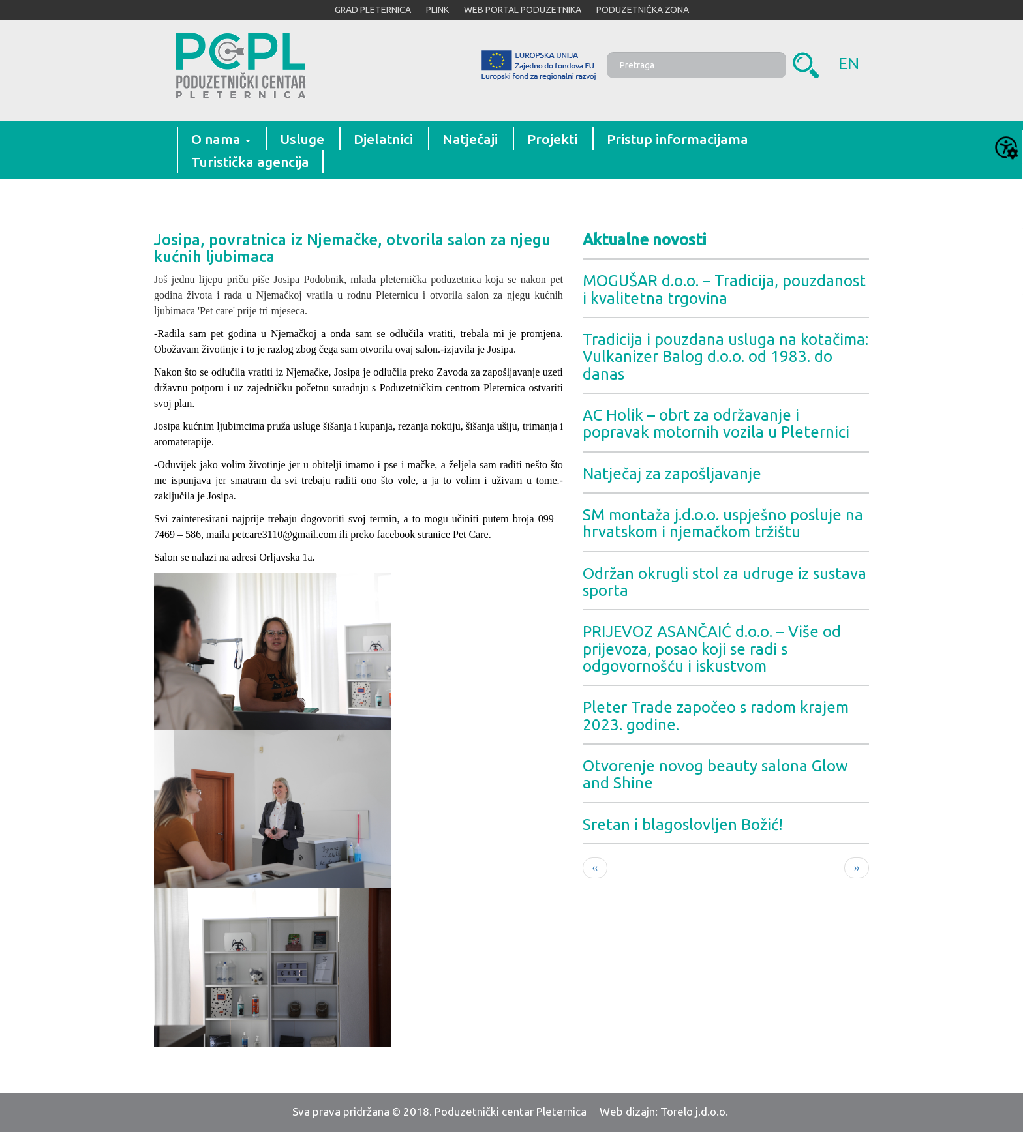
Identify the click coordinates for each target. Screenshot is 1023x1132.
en (848, 63)
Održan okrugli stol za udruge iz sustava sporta (724, 582)
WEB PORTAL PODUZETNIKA (522, 10)
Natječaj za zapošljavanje (672, 474)
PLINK (437, 10)
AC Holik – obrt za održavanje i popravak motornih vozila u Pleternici (716, 423)
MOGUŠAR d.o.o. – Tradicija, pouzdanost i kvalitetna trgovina (724, 289)
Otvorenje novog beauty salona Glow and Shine (715, 774)
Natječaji (470, 139)
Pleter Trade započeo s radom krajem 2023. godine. (716, 715)
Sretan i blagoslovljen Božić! (683, 824)
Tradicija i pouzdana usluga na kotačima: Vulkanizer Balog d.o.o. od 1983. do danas (725, 357)
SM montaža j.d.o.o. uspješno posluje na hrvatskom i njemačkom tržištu (723, 523)
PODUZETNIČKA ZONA (642, 10)
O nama (221, 139)
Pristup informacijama (677, 139)
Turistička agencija (250, 162)
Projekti (552, 139)
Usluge (302, 139)
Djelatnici (383, 139)
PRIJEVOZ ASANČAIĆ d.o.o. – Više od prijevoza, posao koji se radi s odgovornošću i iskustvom (712, 649)
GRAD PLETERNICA (373, 10)
